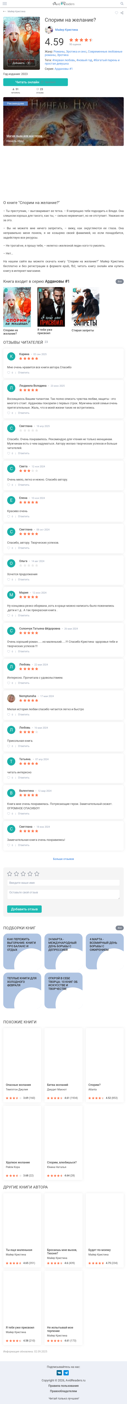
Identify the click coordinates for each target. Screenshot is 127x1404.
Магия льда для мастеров (24, 136)
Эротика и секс (76, 51)
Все (120, 281)
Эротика (63, 55)
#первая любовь (63, 60)
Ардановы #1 (64, 68)
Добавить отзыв (25, 910)
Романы (59, 51)
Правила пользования (63, 1385)
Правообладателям (63, 1391)
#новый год (84, 60)
